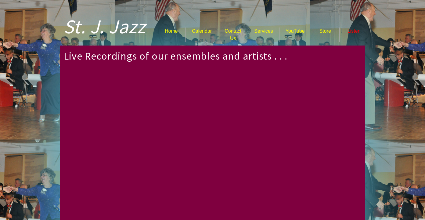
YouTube (295, 31)
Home (171, 31)
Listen (354, 31)
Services (263, 31)
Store (325, 31)
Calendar (202, 31)
